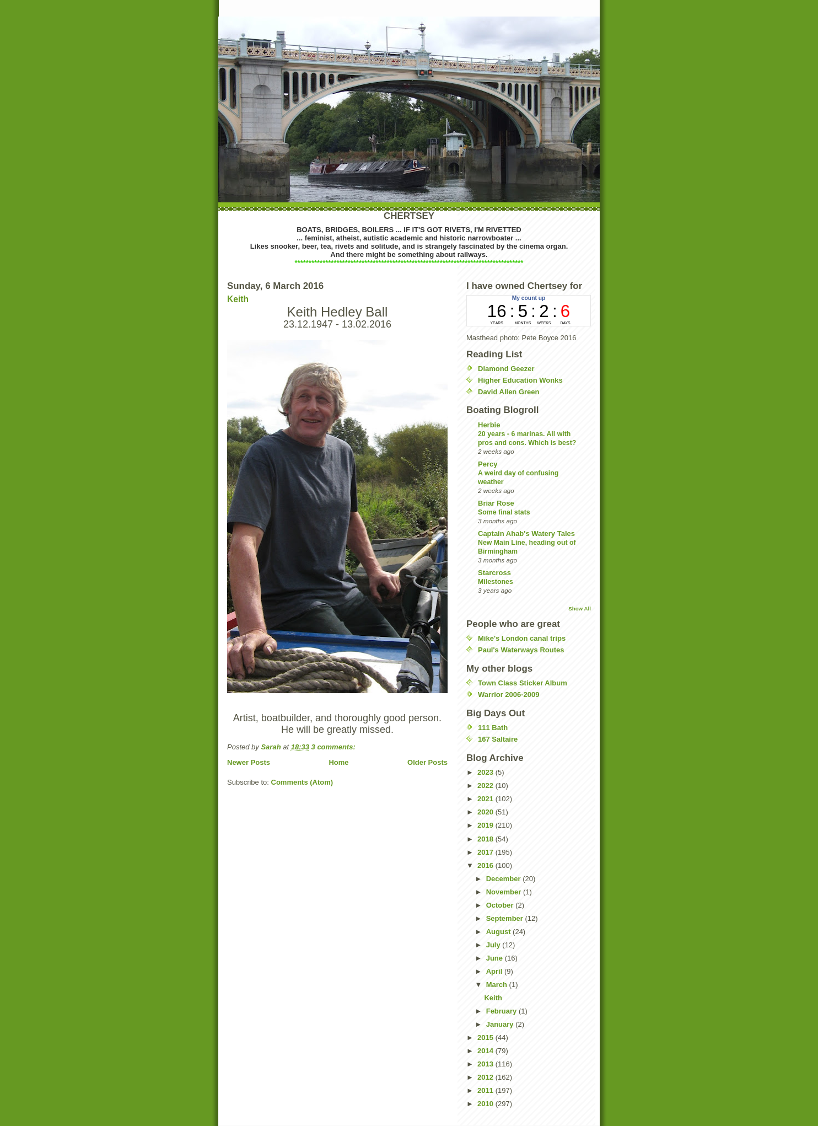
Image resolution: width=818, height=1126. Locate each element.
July (494, 945)
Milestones (495, 582)
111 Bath (493, 727)
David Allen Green (509, 392)
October (500, 905)
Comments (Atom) (302, 782)
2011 (486, 1090)
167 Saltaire (498, 739)
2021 (486, 799)
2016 (486, 865)
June (495, 958)
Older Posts (427, 762)
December (504, 879)
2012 (486, 1077)
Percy (487, 464)
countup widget (528, 310)
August (499, 931)
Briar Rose (496, 503)
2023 (486, 772)
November (504, 892)
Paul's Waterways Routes (521, 650)
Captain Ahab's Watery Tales (526, 533)
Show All (579, 608)
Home (338, 762)
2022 (486, 785)
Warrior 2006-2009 (509, 694)
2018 (486, 839)
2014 (486, 1051)
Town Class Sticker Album (522, 683)
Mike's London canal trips (522, 638)
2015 (486, 1037)
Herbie (489, 425)
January (500, 1024)
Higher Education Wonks (520, 380)
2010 (486, 1104)
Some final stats (504, 512)
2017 (486, 852)
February (502, 1011)
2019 (486, 825)
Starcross (494, 573)
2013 (486, 1064)
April (495, 971)
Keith (238, 299)
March (497, 984)
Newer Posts (248, 762)
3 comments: (334, 747)
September (505, 918)
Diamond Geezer (506, 368)
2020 (486, 812)
